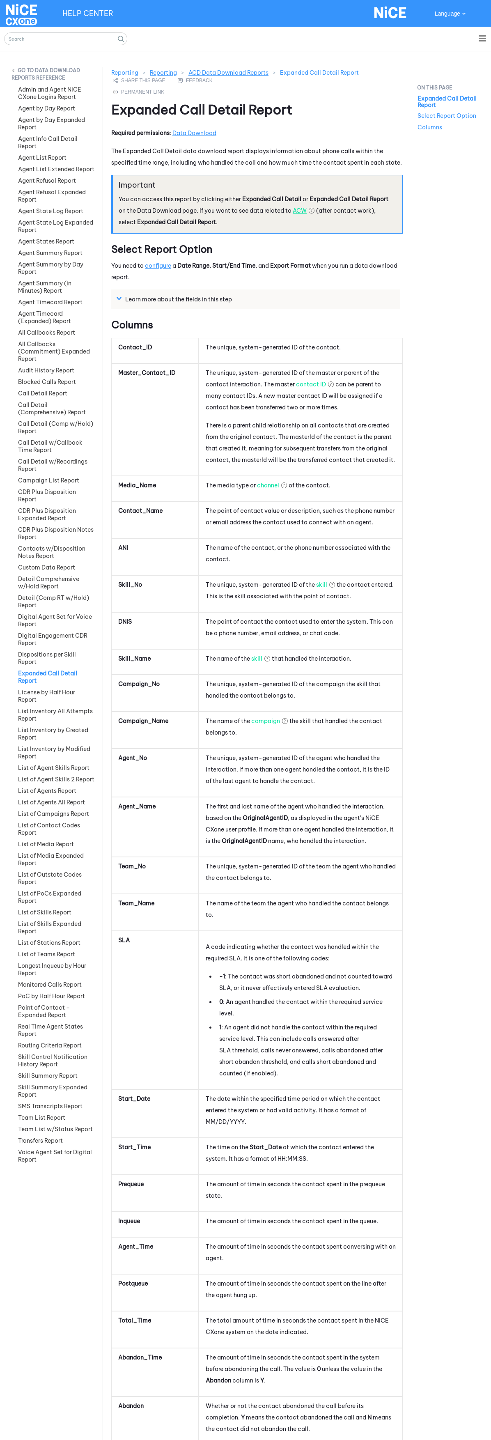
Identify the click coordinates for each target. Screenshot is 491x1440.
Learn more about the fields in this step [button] (175, 299)
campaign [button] (265, 721)
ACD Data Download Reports (228, 72)
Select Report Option (447, 115)
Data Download (194, 133)
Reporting (163, 72)
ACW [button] (300, 210)
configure (158, 265)
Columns (430, 127)
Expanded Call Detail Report (447, 102)
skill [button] (321, 584)
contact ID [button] (311, 384)
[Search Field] (65, 38)
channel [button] (268, 485)
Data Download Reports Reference (45, 74)
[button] (121, 38)
